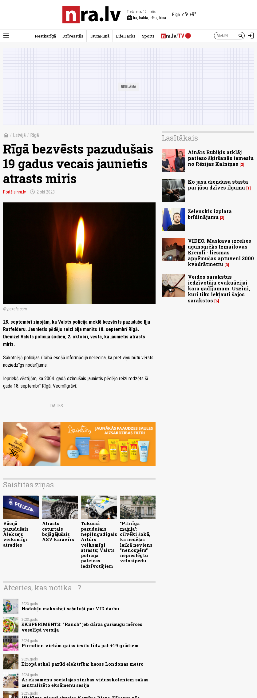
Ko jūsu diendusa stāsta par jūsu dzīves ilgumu (218, 184)
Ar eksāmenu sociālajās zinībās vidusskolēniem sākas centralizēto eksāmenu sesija (85, 682)
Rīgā (34, 135)
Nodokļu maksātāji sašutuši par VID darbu (70, 609)
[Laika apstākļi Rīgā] (184, 14)
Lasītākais (180, 138)
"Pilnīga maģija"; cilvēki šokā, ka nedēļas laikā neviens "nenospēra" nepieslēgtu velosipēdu (136, 542)
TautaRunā (99, 36)
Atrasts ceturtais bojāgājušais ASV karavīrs (58, 531)
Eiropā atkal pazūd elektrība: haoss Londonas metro (83, 664)
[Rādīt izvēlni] (6, 36)
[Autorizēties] (251, 36)
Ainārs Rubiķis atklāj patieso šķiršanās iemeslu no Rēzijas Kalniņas (221, 158)
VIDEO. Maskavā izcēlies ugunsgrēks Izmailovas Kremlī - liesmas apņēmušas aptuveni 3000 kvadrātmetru (221, 252)
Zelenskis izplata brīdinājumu (210, 214)
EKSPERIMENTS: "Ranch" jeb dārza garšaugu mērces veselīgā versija (82, 626)
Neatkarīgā (45, 36)
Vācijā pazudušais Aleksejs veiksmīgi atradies (16, 534)
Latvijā (19, 135)
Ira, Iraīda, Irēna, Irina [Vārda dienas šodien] (146, 18)
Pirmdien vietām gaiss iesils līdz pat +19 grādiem (80, 645)
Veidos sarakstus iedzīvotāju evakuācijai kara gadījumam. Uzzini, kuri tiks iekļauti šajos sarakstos (219, 288)
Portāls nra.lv (14, 191)
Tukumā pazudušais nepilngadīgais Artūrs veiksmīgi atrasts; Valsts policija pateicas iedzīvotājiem (99, 545)
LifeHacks (126, 36)
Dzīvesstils (72, 36)
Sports (148, 36)
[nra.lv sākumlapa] (91, 14)
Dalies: (57, 405)
